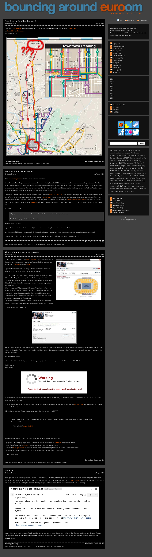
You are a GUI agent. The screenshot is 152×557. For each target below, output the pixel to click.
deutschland (121, 160)
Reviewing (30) (118, 58)
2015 (112, 84)
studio (142, 186)
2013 (19, 163)
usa (37, 163)
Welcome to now (119, 205)
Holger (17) (116, 107)
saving (138, 183)
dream (44, 244)
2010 (112, 95)
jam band (131, 168)
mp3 (117, 178)
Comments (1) (99, 242)
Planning (8, 161)
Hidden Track (117, 198)
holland (120, 168)
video (112, 191)
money (112, 178)
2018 (112, 79)
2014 (112, 86)
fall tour (23, 163)
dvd (117, 163)
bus (44, 163)
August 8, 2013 (28, 426)
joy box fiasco (138, 171)
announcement (115, 155)
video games (119, 191)
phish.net (26, 445)
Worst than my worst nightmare (22, 252)
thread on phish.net (55, 194)
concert (14, 163)
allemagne (126, 153)
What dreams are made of (19, 171)
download (130, 160)
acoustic (113, 153)
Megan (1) (116, 109)
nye (139, 178)
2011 (111, 93)
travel (40, 163)
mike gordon (139, 176)
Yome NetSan (11, 23)
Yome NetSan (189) (119, 105)
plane (116, 183)
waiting (131, 191)
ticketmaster (57, 244)
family (112, 166)
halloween (39, 244)
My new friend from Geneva (76, 200)
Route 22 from (15, 31)
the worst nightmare (15, 179)
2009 (112, 98)
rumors (132, 183)
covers (137, 158)
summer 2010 (114, 189)
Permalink (89, 161)
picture (138, 181)
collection (118, 158)
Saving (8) (116, 63)
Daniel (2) (116, 112)
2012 (112, 91)
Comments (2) (99, 460)
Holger (28, 264)
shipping (113, 186)
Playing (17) (117, 53)
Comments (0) (99, 161)
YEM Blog (116, 200)
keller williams (115, 173)
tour (134, 188)
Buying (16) (116, 44)
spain (137, 186)
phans (123, 181)
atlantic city (126, 155)
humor (47, 163)
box (136, 155)
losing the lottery (31, 259)
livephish (123, 173)
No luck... (10, 470)
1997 (111, 150)
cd (139, 155)
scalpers (64, 462)
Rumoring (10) (117, 60)
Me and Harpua (118, 212)
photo (133, 181)
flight (123, 166)
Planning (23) (117, 51)
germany (134, 166)
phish (6, 163)
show (10, 163)
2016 (112, 81)
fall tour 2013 (31, 163)
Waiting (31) (117, 70)
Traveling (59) (117, 67)
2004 (119, 150)
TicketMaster (74, 480)
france (128, 166)
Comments (142, 20)
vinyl (126, 191)
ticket (48, 244)
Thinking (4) (117, 65)
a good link (16, 264)
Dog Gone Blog (118, 208)
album (118, 153)
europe (122, 162)
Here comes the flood (121, 210)
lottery (63, 546)
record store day (124, 183)
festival (117, 166)
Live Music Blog (118, 203)
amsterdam (135, 153)
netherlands (133, 178)
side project (127, 186)
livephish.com (132, 173)
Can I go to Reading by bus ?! (21, 21)
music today (124, 178)
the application (79, 404)
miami (132, 176)
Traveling (15, 161)
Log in (128, 220)
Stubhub (58, 442)
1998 (115, 150)
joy (132, 171)
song (133, 186)
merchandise (125, 176)
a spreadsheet (47, 197)
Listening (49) (117, 48)
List (119, 20)
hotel (125, 168)
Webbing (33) (117, 72)
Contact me (128, 217)
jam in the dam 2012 (122, 171)
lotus (139, 173)
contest (132, 158)
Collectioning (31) (119, 46)
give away (141, 166)
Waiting (15, 544)
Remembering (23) (119, 55)
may (118, 176)
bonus (132, 155)
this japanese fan (18, 448)
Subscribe (129, 20)
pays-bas (117, 181)
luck (63, 244)
